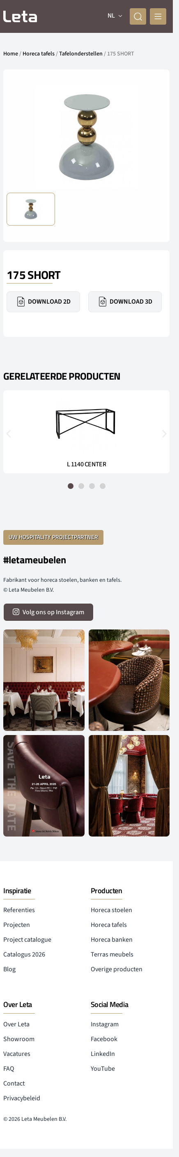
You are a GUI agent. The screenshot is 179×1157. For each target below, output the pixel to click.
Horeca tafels (39, 54)
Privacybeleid (21, 1098)
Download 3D (125, 302)
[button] (8, 434)
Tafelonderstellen (81, 54)
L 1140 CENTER (86, 464)
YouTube (103, 1068)
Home (10, 54)
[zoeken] (138, 16)
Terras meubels (112, 954)
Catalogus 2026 (24, 954)
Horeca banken (112, 939)
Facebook (104, 1039)
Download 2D (43, 302)
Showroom (18, 1039)
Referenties (19, 910)
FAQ (8, 1068)
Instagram (105, 1024)
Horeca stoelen (111, 910)
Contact (14, 1083)
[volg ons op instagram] (48, 612)
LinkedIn (103, 1053)
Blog (9, 969)
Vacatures (16, 1053)
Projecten (16, 924)
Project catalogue (27, 939)
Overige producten (116, 969)
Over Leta (16, 1024)
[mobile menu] (158, 16)
